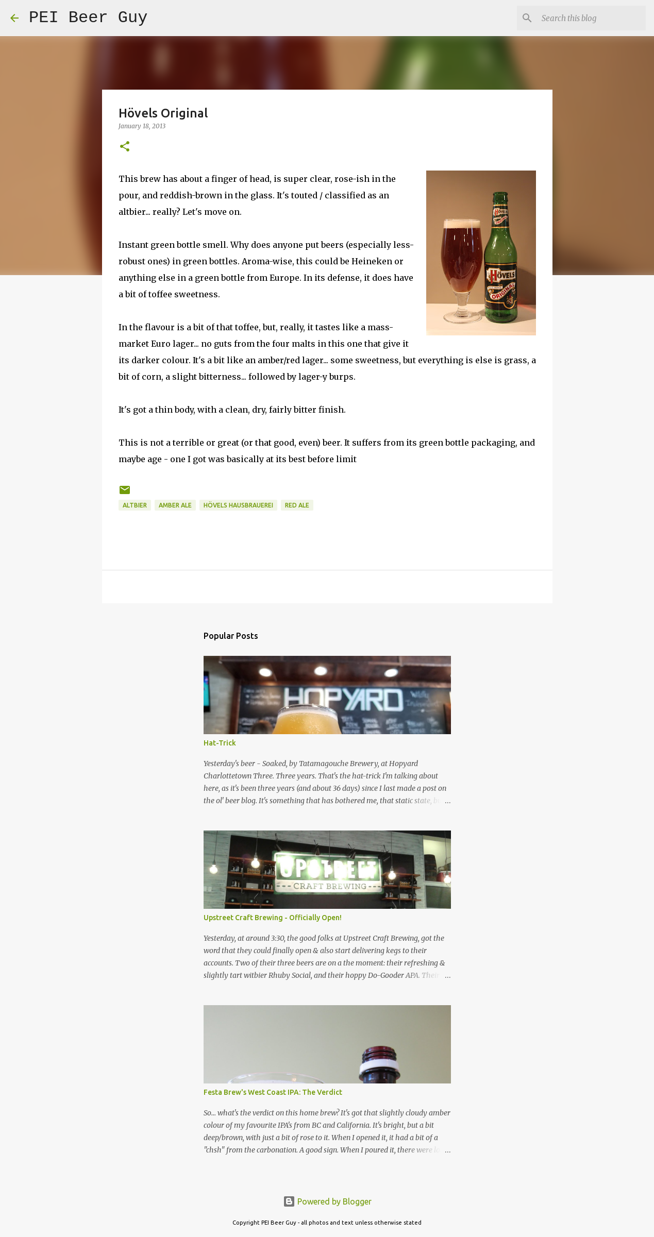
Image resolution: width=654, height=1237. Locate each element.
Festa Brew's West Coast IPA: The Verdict (273, 1092)
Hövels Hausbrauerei (238, 505)
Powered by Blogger (327, 1201)
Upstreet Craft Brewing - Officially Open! (273, 917)
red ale (297, 505)
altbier (135, 505)
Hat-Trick (220, 743)
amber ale (175, 505)
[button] (125, 147)
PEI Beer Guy (88, 17)
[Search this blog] (592, 18)
